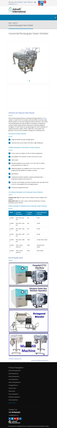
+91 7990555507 (30, 2)
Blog (47, 426)
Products (15, 23)
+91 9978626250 (19, 2)
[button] (28, 81)
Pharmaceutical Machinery (39, 426)
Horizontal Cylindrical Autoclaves (39, 360)
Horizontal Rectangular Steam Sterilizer (21, 113)
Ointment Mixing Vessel (15, 358)
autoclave (44, 118)
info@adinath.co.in (12, 4)
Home (9, 23)
